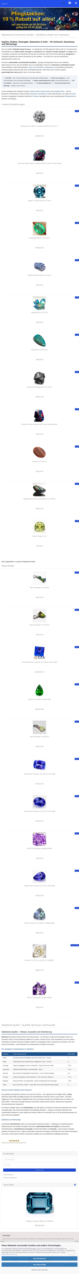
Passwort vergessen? (10, 1177)
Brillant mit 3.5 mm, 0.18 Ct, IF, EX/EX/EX (39, 960)
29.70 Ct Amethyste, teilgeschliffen (39, 848)
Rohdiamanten (49, 67)
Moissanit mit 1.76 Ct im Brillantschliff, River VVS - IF (39, 126)
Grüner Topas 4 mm (39, 536)
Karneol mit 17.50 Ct (39, 461)
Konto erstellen (8, 1174)
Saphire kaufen (35, 91)
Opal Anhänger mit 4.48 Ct (39, 625)
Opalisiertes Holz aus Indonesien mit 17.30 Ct (39, 499)
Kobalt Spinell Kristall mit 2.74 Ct (39, 275)
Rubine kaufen (45, 91)
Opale (48, 96)
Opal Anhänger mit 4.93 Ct (39, 587)
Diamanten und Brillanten (38, 94)
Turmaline (35, 96)
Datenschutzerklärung (9, 1254)
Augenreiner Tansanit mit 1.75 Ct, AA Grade (39, 886)
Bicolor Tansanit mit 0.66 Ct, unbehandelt (39, 923)
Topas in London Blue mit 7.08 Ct (39, 1221)
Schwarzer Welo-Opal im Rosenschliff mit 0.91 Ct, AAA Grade (39, 163)
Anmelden (39, 1170)
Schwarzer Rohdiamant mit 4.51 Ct (39, 387)
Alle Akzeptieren (39, 1258)
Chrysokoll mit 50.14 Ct (39, 350)
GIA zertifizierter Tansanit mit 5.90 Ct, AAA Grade (39, 662)
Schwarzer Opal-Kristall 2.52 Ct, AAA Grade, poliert (39, 424)
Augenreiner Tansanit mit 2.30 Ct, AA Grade (39, 774)
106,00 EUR (39, 1225)
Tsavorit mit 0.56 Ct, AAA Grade (39, 699)
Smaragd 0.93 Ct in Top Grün (39, 238)
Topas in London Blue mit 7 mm (39, 201)
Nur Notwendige (39, 1265)
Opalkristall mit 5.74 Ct (39, 312)
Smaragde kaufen (59, 91)
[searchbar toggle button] (63, 3)
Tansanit (72, 94)
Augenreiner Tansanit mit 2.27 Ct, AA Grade (39, 811)
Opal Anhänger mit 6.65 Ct (39, 737)
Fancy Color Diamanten (36, 67)
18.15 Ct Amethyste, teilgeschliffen (39, 997)
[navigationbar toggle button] (76, 3)
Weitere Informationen (39, 1270)
